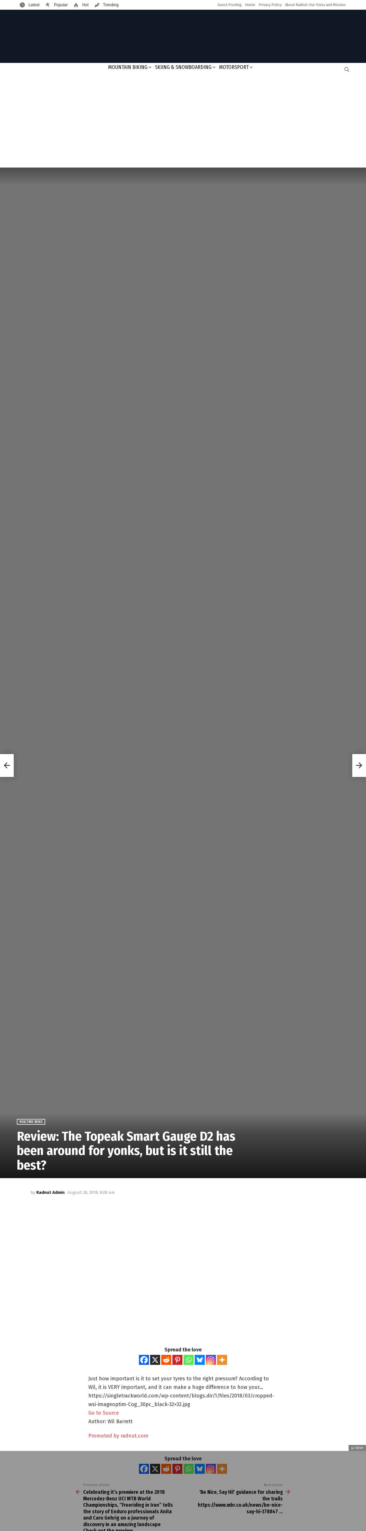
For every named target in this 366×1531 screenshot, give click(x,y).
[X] (155, 1360)
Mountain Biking (128, 67)
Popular (60, 5)
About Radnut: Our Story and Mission (315, 5)
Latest (33, 5)
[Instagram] (211, 1360)
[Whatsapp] (189, 1360)
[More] (222, 1360)
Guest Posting (230, 5)
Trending (110, 5)
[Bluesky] (200, 1360)
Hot (85, 5)
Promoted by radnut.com (118, 1436)
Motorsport (234, 67)
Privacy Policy (270, 5)
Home (250, 5)
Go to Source (103, 1413)
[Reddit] (166, 1360)
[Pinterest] (177, 1360)
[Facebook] (144, 1360)
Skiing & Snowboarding (183, 67)
